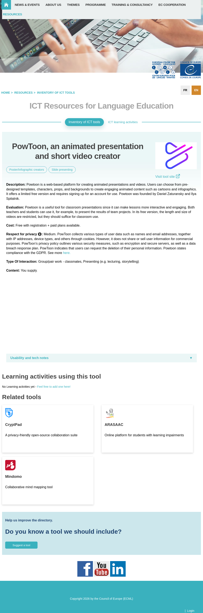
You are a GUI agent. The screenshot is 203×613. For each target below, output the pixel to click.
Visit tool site (167, 177)
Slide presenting (62, 169)
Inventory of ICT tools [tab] (84, 122)
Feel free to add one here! (54, 386)
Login (190, 610)
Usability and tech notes (29, 358)
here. (67, 253)
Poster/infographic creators (26, 169)
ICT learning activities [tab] (123, 122)
